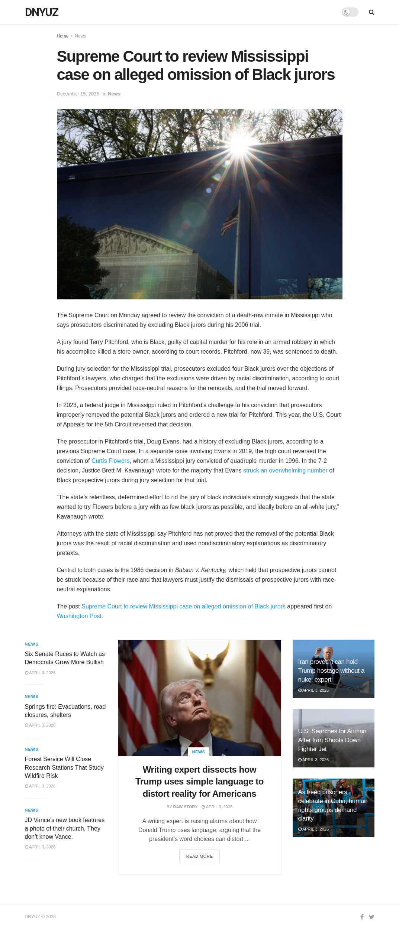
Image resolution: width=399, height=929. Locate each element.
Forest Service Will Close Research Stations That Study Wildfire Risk (64, 767)
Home (63, 36)
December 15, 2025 (78, 94)
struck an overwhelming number (285, 470)
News (80, 36)
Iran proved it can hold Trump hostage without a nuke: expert (331, 670)
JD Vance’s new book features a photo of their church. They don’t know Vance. (65, 828)
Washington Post (79, 616)
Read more (199, 856)
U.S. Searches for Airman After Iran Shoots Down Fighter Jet (332, 740)
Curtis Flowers (110, 461)
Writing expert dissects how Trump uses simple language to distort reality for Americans (199, 781)
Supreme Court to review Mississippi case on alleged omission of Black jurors (183, 606)
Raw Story (185, 807)
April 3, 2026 (217, 807)
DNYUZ (41, 12)
